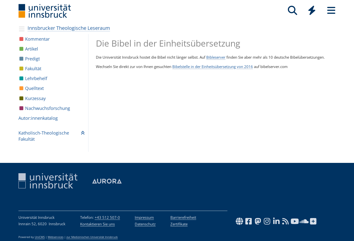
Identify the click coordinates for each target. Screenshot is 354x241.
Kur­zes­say (35, 98)
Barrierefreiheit (183, 217)
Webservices (55, 237)
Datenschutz (145, 224)
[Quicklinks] (312, 10)
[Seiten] (331, 10)
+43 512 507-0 (107, 217)
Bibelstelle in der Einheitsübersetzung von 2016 (212, 66)
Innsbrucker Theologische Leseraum (69, 28)
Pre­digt (32, 59)
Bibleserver (215, 57)
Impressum (144, 217)
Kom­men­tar (37, 39)
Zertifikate (179, 224)
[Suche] (292, 10)
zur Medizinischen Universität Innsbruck (92, 237)
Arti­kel (31, 49)
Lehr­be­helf (36, 78)
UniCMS (40, 237)
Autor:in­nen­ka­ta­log (38, 118)
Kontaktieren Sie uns (97, 224)
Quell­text (34, 88)
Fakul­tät (33, 68)
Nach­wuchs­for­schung (47, 108)
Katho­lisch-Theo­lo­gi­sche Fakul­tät (43, 136)
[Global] (312, 11)
